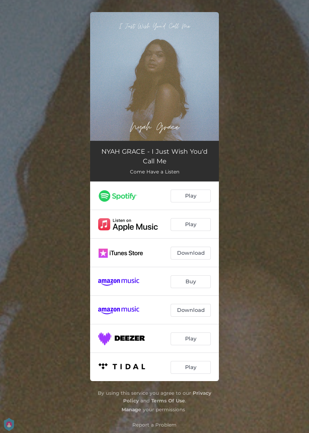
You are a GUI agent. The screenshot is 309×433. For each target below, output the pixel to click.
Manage (131, 409)
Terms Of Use (168, 401)
